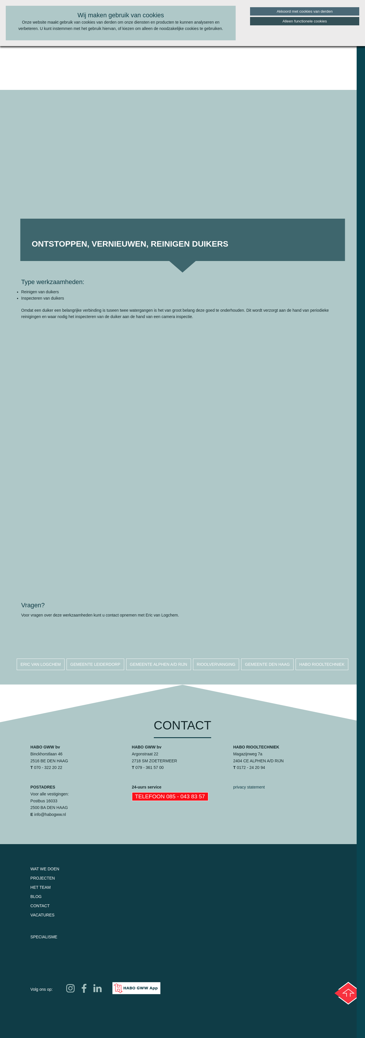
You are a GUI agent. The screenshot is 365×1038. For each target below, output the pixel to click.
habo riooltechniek (322, 664)
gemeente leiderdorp (95, 664)
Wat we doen (45, 869)
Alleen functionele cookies (304, 21)
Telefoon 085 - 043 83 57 (170, 796)
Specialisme (44, 937)
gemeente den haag (267, 664)
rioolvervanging (216, 664)
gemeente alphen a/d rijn (158, 664)
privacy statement (249, 787)
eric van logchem (40, 664)
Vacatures (43, 915)
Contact (40, 905)
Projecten (43, 878)
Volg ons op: (42, 989)
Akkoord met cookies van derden (304, 11)
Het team (41, 887)
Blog (36, 896)
